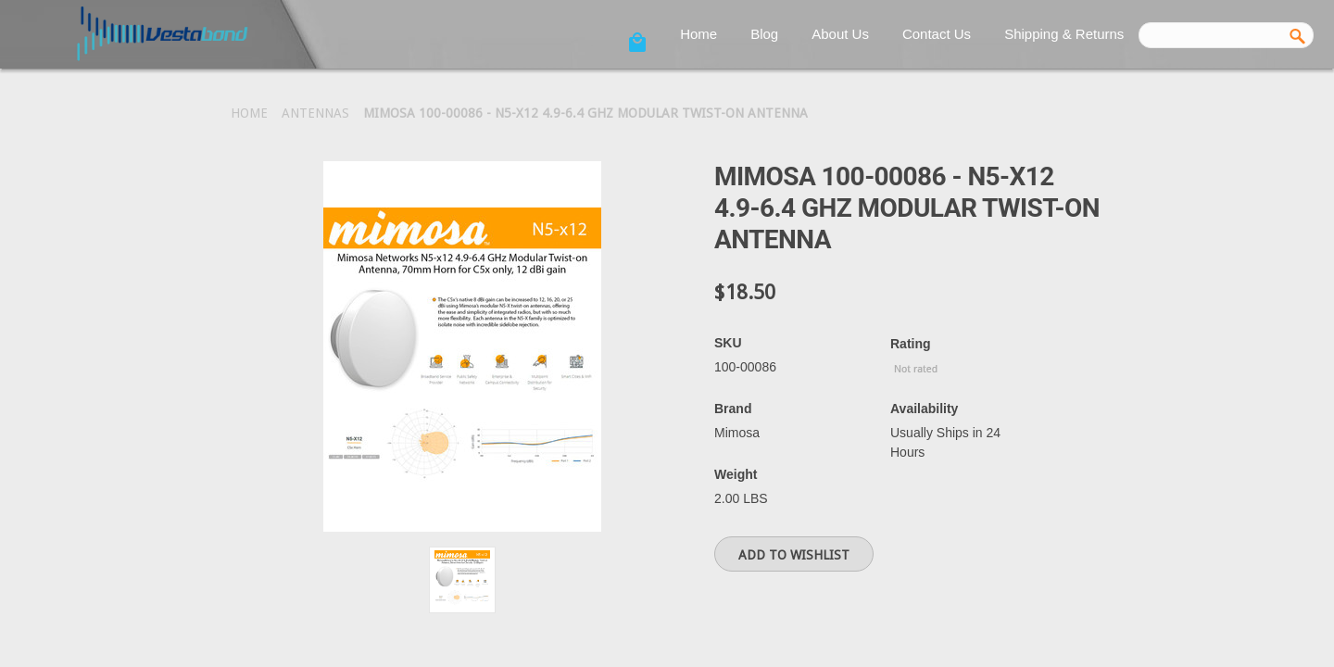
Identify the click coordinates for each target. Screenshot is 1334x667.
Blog (764, 34)
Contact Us (936, 34)
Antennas (315, 113)
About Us (840, 34)
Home (698, 34)
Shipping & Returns (1064, 34)
